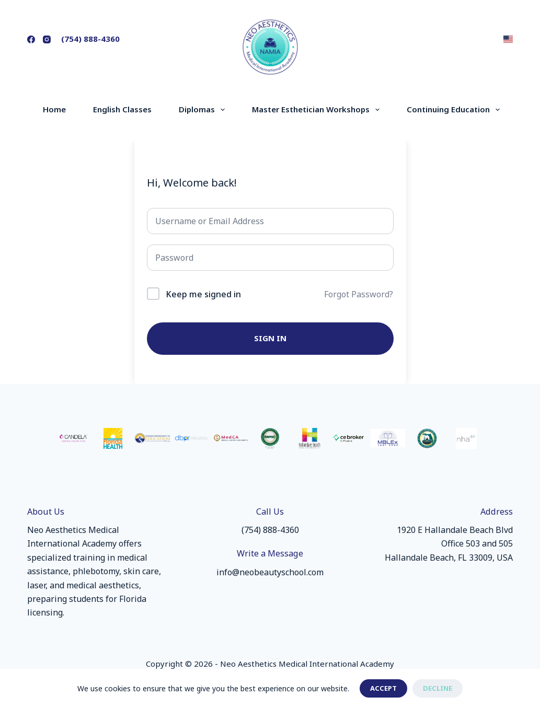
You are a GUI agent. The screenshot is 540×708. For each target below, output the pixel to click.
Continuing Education (455, 109)
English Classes (122, 109)
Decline (437, 688)
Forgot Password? (358, 294)
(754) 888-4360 (90, 38)
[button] (508, 39)
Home (54, 109)
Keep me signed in (203, 294)
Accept (383, 688)
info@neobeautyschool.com (270, 572)
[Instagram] (47, 39)
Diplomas (204, 109)
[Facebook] (31, 39)
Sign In (270, 338)
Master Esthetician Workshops (318, 109)
